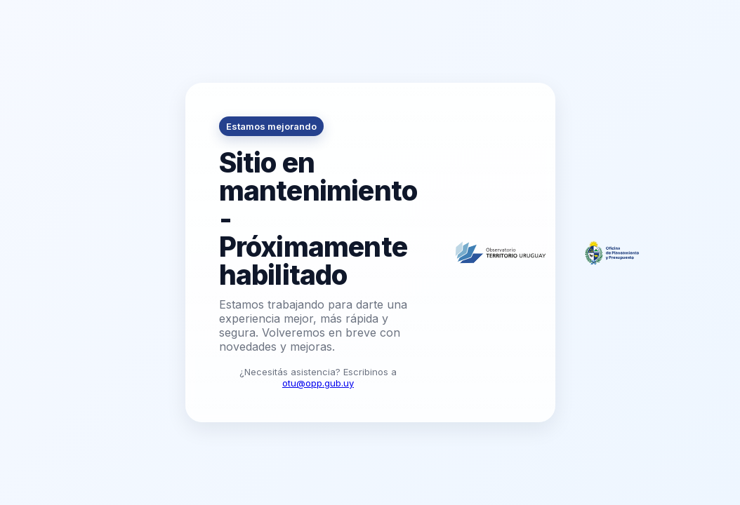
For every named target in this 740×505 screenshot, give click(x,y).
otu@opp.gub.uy (318, 383)
